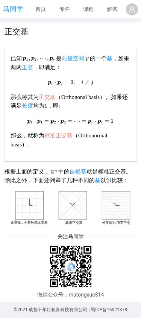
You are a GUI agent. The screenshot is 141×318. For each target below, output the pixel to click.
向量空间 (73, 58)
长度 (27, 106)
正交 (27, 67)
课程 (88, 9)
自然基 (78, 172)
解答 (112, 9)
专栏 (64, 9)
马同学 (13, 9)
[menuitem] (40, 9)
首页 (40, 9)
